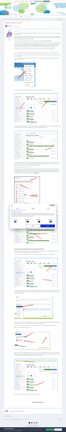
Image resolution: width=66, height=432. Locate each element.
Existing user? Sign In (38, 1)
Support (15, 14)
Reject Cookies (58, 429)
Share (51, 26)
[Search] (49, 14)
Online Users (6, 16)
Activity (11, 14)
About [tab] (48, 208)
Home (16, 1)
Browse (6, 14)
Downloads (16, 16)
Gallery (11, 16)
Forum (19, 1)
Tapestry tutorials (16, 26)
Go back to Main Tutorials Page (37, 402)
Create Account (46, 1)
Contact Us (36, 425)
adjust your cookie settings (35, 429)
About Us (26, 1)
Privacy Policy (30, 425)
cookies (11, 429)
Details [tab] (33, 208)
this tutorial (37, 172)
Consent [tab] (17, 208)
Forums (21, 16)
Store (19, 14)
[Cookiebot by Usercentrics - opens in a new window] (50, 205)
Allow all (47, 225)
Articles (22, 1)
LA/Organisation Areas (27, 16)
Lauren (10, 25)
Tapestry (31, 1)
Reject (33, 225)
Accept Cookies (50, 429)
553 (9, 39)
